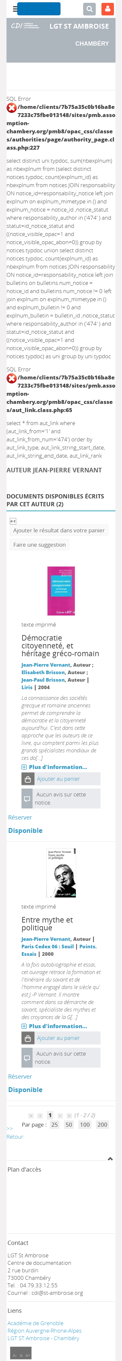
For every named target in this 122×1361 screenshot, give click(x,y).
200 (102, 1124)
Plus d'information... (58, 767)
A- (15, 1355)
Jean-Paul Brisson (43, 679)
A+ (28, 1355)
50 (69, 1124)
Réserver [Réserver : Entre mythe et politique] (20, 1076)
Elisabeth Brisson (43, 672)
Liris (27, 687)
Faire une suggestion (39, 544)
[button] (27, 779)
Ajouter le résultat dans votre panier (59, 530)
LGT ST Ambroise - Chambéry (43, 1338)
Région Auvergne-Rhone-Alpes (44, 1330)
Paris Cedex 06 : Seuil (47, 946)
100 (85, 1124)
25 (54, 1124)
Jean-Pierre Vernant (45, 664)
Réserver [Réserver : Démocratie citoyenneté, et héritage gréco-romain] (20, 817)
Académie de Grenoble (35, 1323)
